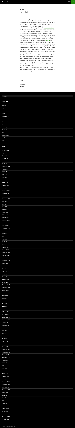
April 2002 (4, 403)
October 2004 (5, 322)
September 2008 (6, 198)
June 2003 (4, 365)
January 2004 (5, 346)
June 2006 (4, 268)
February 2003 (5, 376)
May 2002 (4, 400)
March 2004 (5, 341)
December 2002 (6, 381)
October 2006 (5, 258)
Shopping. (37, 85)
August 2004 (5, 328)
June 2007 (4, 236)
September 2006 (6, 260)
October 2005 (5, 290)
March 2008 (5, 212)
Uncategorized (5, 135)
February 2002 (5, 408)
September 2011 (6, 153)
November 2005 (6, 287)
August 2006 (5, 263)
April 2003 (4, 371)
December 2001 (6, 414)
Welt (3, 140)
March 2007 (5, 244)
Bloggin (4, 111)
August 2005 (5, 295)
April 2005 (4, 306)
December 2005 (6, 284)
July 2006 (4, 266)
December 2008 (6, 190)
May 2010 (4, 161)
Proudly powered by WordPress (8, 426)
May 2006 (4, 271)
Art (3, 108)
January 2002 (5, 411)
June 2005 (4, 301)
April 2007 (4, 241)
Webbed (4, 137)
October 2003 (5, 354)
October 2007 (5, 225)
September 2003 (6, 357)
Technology (5, 127)
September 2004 (6, 325)
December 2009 (6, 166)
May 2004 (4, 336)
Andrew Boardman (36, 15)
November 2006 (6, 255)
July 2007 (4, 233)
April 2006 (4, 274)
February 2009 (5, 185)
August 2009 (5, 169)
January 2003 (5, 379)
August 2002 (5, 392)
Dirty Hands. (37, 79)
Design (3, 113)
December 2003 (6, 349)
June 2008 (4, 204)
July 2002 (4, 395)
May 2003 (4, 368)
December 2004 (6, 317)
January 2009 (5, 188)
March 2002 (5, 406)
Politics (22, 9)
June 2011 (4, 155)
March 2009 (5, 182)
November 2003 (6, 352)
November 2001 (6, 416)
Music (3, 119)
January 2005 (5, 314)
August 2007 (5, 231)
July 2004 (4, 330)
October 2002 (5, 387)
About (69, 1)
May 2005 (4, 303)
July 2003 (4, 362)
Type (3, 132)
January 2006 (5, 282)
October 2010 (5, 158)
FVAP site (47, 40)
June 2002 (4, 397)
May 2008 (4, 206)
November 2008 (6, 193)
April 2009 (4, 180)
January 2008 (5, 217)
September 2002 (6, 389)
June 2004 (4, 333)
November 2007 (6, 223)
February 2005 (5, 311)
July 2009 (4, 171)
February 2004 (5, 344)
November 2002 (6, 384)
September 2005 (6, 293)
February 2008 (5, 214)
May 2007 (4, 239)
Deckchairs (5, 2)
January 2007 (5, 249)
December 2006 (6, 252)
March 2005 (5, 309)
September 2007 (6, 228)
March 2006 (5, 276)
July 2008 (4, 201)
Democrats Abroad (49, 28)
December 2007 (6, 220)
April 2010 (4, 163)
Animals (4, 105)
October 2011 (5, 150)
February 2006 (5, 279)
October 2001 (5, 419)
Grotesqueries (5, 116)
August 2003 (5, 360)
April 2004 (4, 338)
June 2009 (4, 174)
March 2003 (5, 373)
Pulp (3, 124)
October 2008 (5, 196)
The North (4, 129)
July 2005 (4, 298)
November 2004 (6, 319)
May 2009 (4, 177)
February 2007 (5, 247)
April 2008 (4, 209)
